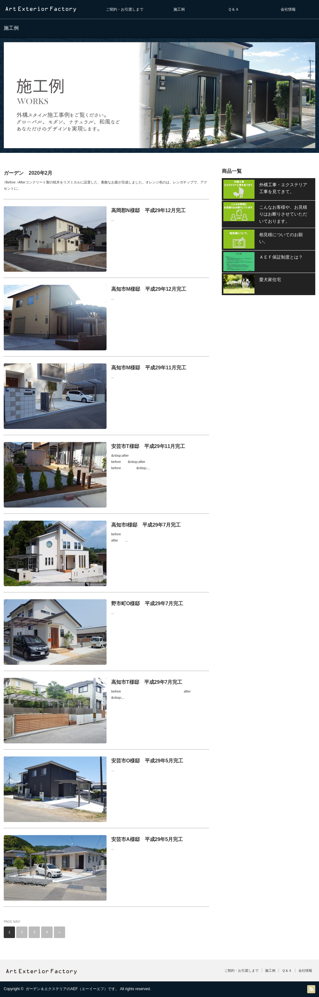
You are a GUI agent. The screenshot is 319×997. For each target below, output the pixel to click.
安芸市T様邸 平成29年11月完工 (148, 446)
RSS (311, 989)
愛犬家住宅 (270, 279)
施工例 (179, 9)
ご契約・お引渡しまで (124, 9)
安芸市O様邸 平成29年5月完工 (147, 760)
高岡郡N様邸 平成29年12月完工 (148, 210)
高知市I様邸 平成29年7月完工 (146, 525)
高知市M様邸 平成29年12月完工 (148, 289)
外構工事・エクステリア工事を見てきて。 (283, 188)
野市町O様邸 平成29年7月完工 (147, 603)
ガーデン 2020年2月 (28, 173)
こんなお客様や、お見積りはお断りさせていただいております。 (283, 214)
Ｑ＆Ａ (233, 9)
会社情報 (288, 9)
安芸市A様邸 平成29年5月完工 (147, 839)
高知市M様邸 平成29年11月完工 (148, 367)
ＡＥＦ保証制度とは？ (281, 257)
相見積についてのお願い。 (281, 238)
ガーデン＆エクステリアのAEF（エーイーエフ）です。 (72, 989)
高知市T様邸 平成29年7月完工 (146, 682)
